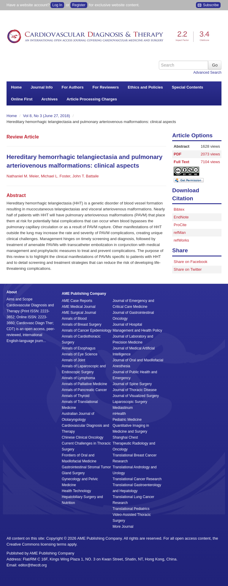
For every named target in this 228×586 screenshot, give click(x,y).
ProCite (180, 225)
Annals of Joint (73, 360)
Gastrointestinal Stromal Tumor (86, 467)
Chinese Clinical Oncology (82, 437)
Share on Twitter (188, 269)
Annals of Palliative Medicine (84, 384)
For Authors (73, 87)
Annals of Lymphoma (78, 378)
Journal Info (42, 87)
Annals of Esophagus (78, 348)
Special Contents (187, 87)
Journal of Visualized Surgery (136, 396)
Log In (57, 5)
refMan (180, 232)
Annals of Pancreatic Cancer (84, 390)
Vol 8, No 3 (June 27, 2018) (47, 116)
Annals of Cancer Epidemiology (86, 330)
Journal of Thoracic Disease (135, 390)
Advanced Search (207, 72)
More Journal (123, 526)
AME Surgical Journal (79, 313)
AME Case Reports (77, 301)
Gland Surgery (73, 473)
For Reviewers (105, 87)
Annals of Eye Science (79, 354)
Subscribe (208, 5)
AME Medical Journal (78, 307)
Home (16, 87)
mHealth (119, 414)
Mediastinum (123, 408)
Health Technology (76, 491)
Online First (21, 99)
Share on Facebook (190, 261)
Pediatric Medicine (127, 420)
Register (79, 5)
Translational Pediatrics (131, 509)
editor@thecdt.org (32, 565)
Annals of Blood (74, 318)
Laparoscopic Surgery (130, 402)
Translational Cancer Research (137, 479)
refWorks (181, 240)
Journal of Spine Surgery (132, 384)
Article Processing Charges (91, 99)
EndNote (181, 217)
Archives (49, 99)
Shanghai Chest (125, 437)
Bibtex (179, 209)
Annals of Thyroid (75, 396)
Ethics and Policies (145, 87)
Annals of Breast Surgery (81, 324)
